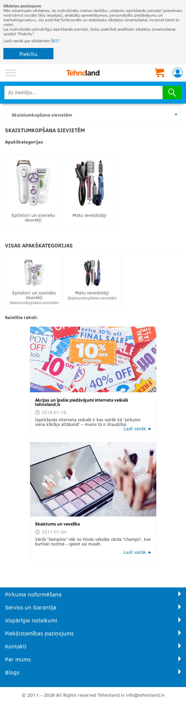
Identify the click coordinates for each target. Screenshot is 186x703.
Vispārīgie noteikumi (31, 620)
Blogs (12, 672)
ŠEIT (55, 40)
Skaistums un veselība (57, 524)
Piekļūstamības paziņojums (39, 633)
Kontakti (15, 646)
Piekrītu (28, 53)
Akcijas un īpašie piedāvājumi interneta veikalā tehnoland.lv (81, 402)
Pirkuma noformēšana (33, 594)
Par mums (18, 659)
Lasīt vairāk (135, 429)
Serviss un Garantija (30, 607)
